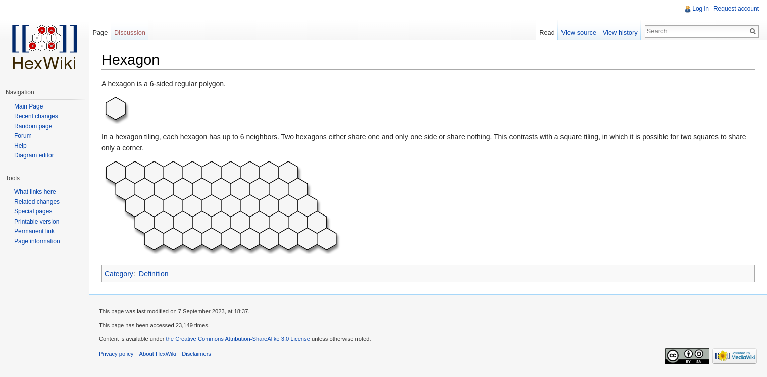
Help (20, 145)
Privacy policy (116, 354)
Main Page (28, 106)
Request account (736, 8)
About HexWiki (157, 354)
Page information (37, 241)
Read (547, 32)
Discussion (129, 32)
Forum (23, 135)
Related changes (37, 201)
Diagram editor (34, 155)
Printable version (36, 221)
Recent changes (36, 116)
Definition (153, 274)
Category (119, 274)
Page (100, 32)
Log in (700, 8)
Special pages (33, 211)
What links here (35, 191)
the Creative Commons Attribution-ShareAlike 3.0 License (238, 339)
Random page (33, 126)
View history (620, 32)
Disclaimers (196, 354)
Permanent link (34, 231)
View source (578, 32)
